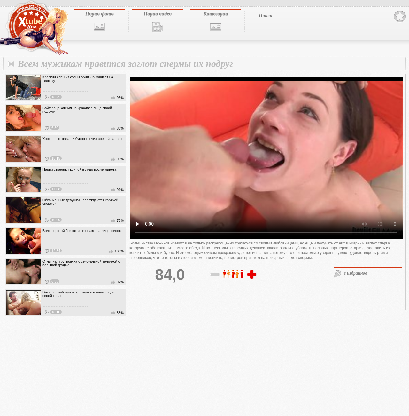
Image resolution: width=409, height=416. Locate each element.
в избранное (355, 273)
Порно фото (99, 13)
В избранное (400, 17)
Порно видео (157, 13)
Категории (215, 13)
